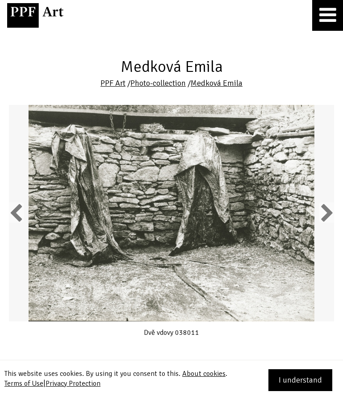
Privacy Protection (73, 383)
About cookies (204, 373)
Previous (16, 212)
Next (326, 212)
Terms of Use (23, 383)
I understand (300, 380)
